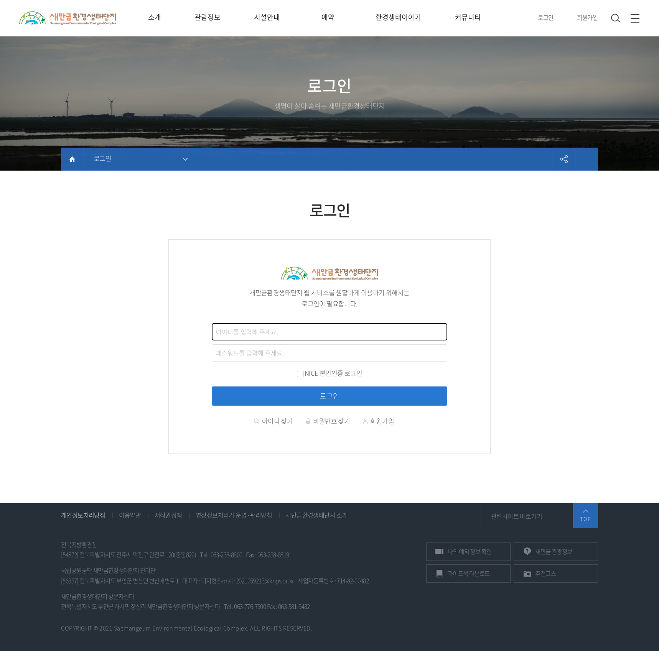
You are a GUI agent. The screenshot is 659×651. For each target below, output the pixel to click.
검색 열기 (615, 18)
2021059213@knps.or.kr (265, 580)
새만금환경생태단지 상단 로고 (67, 18)
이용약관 (130, 514)
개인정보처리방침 (83, 514)
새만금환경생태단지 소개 (316, 514)
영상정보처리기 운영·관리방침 (234, 514)
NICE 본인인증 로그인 (333, 373)
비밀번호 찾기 (327, 421)
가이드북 (469, 573)
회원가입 (587, 17)
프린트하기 (586, 159)
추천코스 (545, 573)
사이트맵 (635, 18)
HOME (72, 159)
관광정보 (553, 551)
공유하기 (563, 159)
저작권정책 (168, 514)
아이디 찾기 (273, 421)
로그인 (545, 17)
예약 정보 (469, 551)
